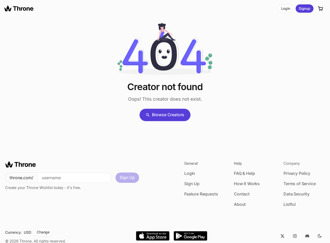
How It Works (247, 183)
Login (285, 8)
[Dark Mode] (319, 236)
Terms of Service (299, 183)
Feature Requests (201, 194)
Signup (304, 8)
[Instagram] (295, 236)
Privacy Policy (296, 173)
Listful (289, 204)
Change (43, 232)
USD (27, 232)
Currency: (13, 232)
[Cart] (321, 8)
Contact (242, 194)
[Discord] (307, 236)
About (240, 204)
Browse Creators (165, 114)
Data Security (296, 194)
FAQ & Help (244, 173)
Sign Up (127, 177)
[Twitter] (282, 236)
